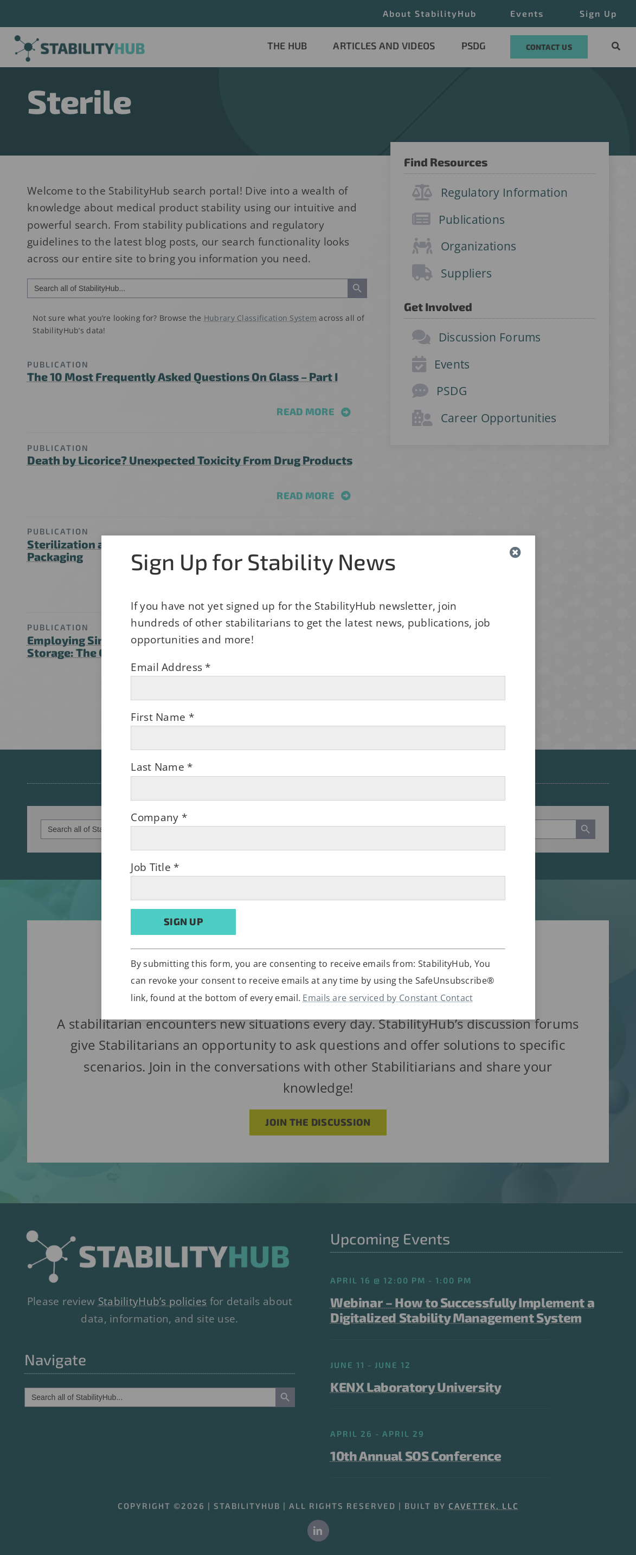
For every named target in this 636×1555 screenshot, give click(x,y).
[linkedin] (318, 1530)
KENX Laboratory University (416, 1387)
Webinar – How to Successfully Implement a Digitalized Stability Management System (462, 1310)
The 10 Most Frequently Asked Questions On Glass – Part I (182, 376)
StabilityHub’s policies (152, 1301)
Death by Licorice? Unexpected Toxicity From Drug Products (189, 460)
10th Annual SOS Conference (416, 1455)
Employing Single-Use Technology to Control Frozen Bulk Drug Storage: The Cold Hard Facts (196, 646)
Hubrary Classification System (260, 318)
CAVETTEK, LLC (483, 1506)
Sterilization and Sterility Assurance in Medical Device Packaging (175, 550)
